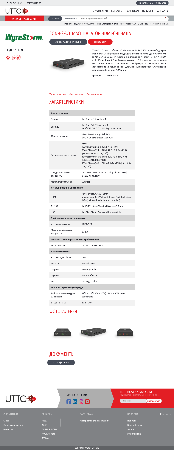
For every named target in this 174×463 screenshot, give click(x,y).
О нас (6, 420)
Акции (130, 429)
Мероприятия (134, 434)
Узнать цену (100, 42)
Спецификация (61, 362)
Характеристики (57, 94)
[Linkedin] (13, 57)
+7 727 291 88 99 (13, 2)
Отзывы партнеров (13, 425)
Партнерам (132, 10)
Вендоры (116, 10)
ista (81, 401)
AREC (44, 420)
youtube (87, 401)
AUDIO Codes (48, 434)
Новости (147, 10)
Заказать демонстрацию (68, 42)
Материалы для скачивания (94, 420)
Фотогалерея (76, 94)
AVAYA (45, 438)
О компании (100, 10)
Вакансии (8, 429)
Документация (94, 94)
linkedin (75, 401)
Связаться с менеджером (152, 2)
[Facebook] (8, 57)
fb (68, 401)
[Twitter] (18, 57)
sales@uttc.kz (34, 2)
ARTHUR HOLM (49, 429)
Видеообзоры (134, 425)
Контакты (162, 10)
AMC (44, 425)
